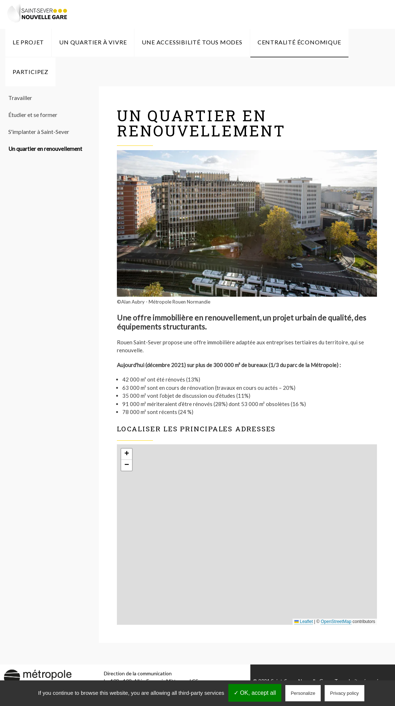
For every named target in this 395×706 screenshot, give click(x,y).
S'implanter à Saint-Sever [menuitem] (38, 131)
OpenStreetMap (336, 621)
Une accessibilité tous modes (192, 42)
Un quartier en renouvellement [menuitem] (45, 148)
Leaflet (303, 621)
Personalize (303, 693)
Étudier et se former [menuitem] (32, 115)
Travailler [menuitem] (20, 98)
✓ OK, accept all (255, 693)
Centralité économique (299, 42)
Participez (30, 71)
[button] (126, 454)
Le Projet (28, 42)
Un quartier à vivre (93, 42)
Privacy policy (344, 693)
